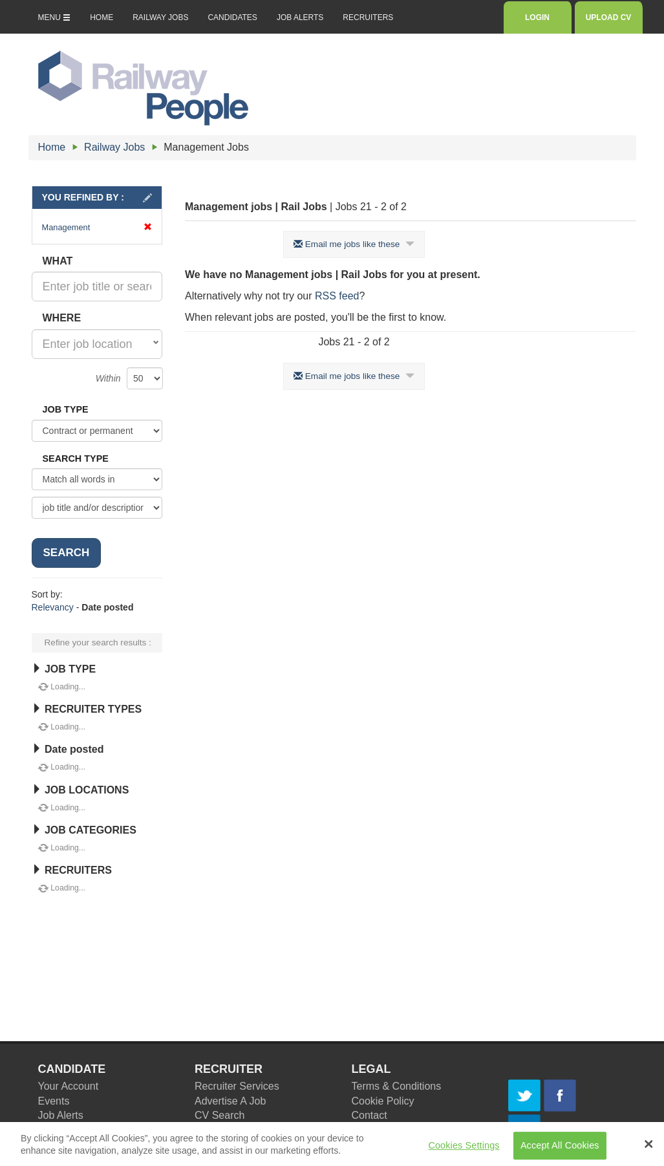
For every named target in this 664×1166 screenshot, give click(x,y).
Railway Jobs (114, 147)
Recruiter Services (237, 1086)
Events (54, 1101)
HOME (101, 17)
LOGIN (536, 17)
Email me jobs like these (354, 244)
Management (97, 227)
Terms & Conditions (397, 1086)
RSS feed (337, 295)
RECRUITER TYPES (87, 709)
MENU (54, 17)
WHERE (62, 317)
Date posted (68, 749)
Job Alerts (60, 1115)
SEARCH (66, 552)
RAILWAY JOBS (160, 17)
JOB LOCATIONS (80, 789)
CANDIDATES (232, 17)
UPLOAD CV (609, 17)
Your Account (68, 1086)
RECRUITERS (368, 17)
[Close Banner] (648, 1148)
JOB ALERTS (300, 17)
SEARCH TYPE (76, 458)
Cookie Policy (383, 1101)
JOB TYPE (66, 409)
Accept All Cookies (559, 1149)
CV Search (219, 1115)
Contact (369, 1115)
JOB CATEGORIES (84, 830)
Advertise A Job (230, 1101)
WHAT (58, 260)
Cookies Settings (463, 1149)
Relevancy (53, 607)
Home (52, 147)
